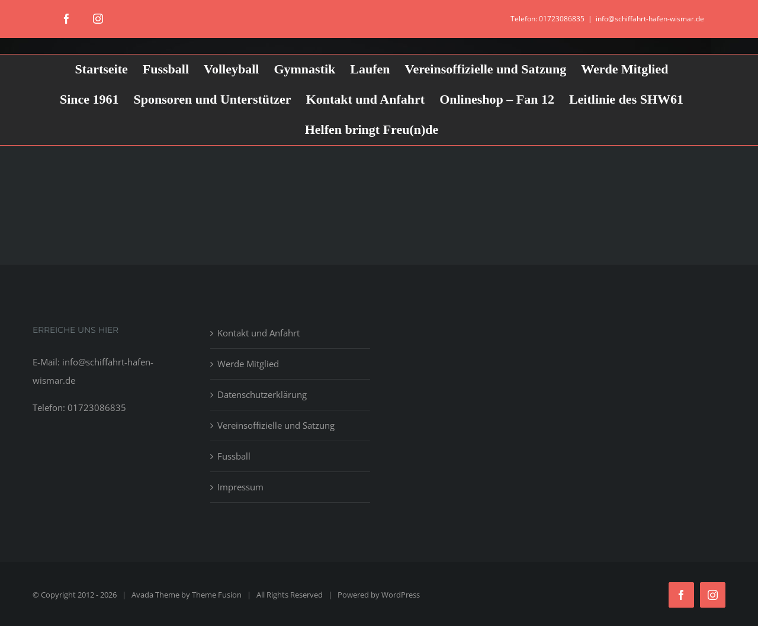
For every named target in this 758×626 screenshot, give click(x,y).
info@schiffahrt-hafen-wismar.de (650, 19)
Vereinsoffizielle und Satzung (276, 425)
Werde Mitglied (248, 364)
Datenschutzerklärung (262, 394)
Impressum (240, 487)
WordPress (400, 594)
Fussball (233, 456)
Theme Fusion (217, 594)
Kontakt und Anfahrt (258, 333)
